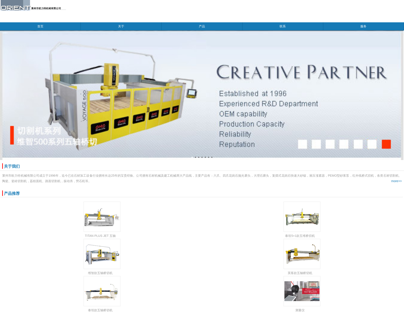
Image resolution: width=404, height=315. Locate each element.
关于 (121, 26)
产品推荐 (12, 193)
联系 (283, 26)
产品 (202, 26)
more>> (396, 181)
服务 (363, 26)
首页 (40, 26)
